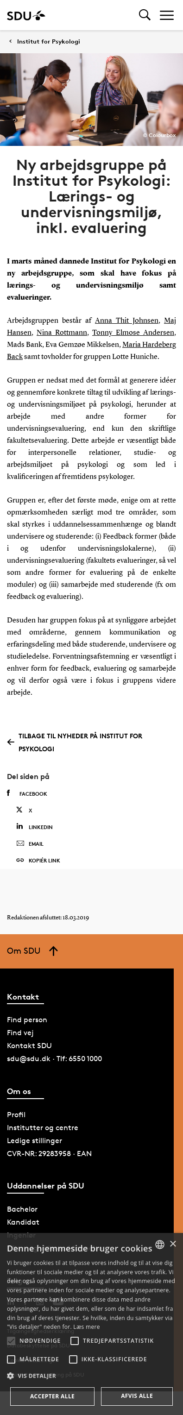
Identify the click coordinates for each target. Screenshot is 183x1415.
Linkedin (34, 826)
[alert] (91, 1324)
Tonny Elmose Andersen (133, 333)
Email (30, 844)
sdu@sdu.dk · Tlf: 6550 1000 (54, 1058)
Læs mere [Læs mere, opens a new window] (86, 1327)
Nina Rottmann (62, 333)
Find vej (20, 1032)
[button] (11, 1341)
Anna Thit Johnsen (126, 321)
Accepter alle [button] (52, 1396)
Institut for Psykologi (48, 41)
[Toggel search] (145, 15)
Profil (16, 1114)
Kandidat (23, 1222)
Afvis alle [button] (137, 1396)
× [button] (172, 1244)
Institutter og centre (42, 1127)
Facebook (27, 793)
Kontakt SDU (29, 1045)
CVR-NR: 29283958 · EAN (49, 1153)
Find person (27, 1019)
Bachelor (22, 1209)
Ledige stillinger (34, 1140)
